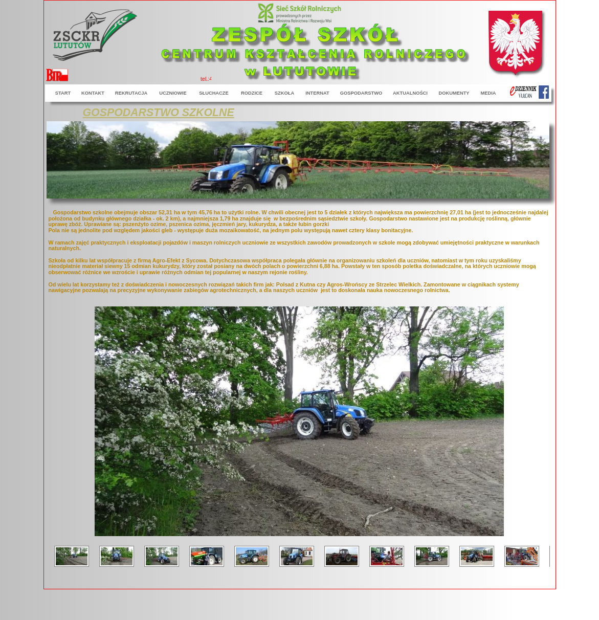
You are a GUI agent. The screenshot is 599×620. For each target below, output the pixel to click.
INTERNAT (317, 93)
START (63, 93)
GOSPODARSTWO (361, 93)
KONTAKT (92, 93)
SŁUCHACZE (214, 93)
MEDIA (488, 93)
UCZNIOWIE (172, 93)
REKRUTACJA (131, 93)
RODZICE (251, 93)
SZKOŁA (284, 93)
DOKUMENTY (453, 93)
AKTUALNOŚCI (410, 93)
